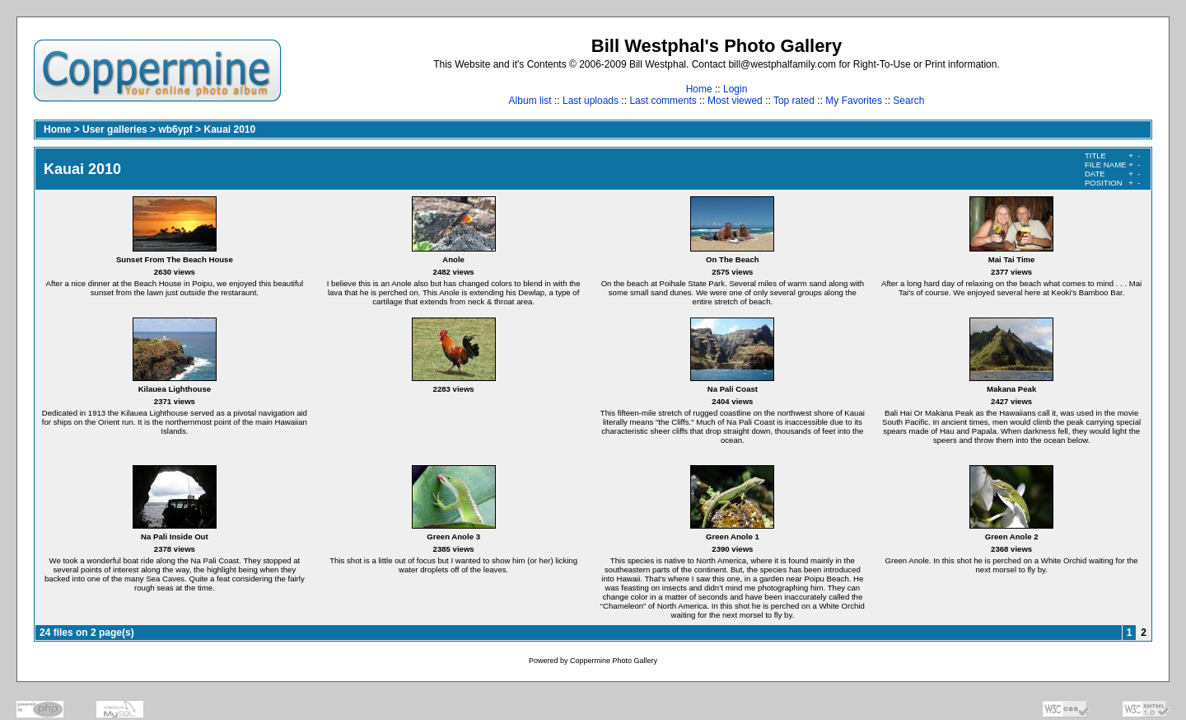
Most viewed (735, 100)
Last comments (662, 100)
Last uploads (591, 100)
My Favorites (853, 100)
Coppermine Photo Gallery (613, 660)
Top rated (794, 100)
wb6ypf (175, 129)
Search (908, 100)
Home (699, 89)
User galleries (114, 129)
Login (735, 89)
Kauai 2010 (229, 129)
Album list (530, 100)
